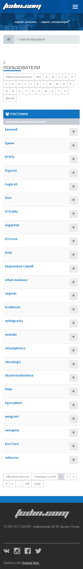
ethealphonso (15, 348)
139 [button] (27, 483)
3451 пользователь (17, 476)
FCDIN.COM (22, 7)
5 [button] (12, 483)
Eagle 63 (11, 184)
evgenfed (12, 225)
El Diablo (11, 211)
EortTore (12, 444)
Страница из (45, 476)
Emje (8, 389)
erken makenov (16, 280)
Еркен (9, 143)
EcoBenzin (12, 307)
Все (39, 76)
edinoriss (12, 457)
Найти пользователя (19, 76)
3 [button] (73, 476)
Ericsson (11, 239)
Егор (8, 252)
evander (11, 334)
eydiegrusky (14, 321)
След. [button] (37, 483)
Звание (40, 122)
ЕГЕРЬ (9, 157)
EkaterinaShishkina (19, 375)
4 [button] (6, 483)
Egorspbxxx (13, 403)
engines (11, 293)
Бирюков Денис (31, 563)
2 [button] (67, 476)
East (8, 198)
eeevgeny (12, 430)
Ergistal (11, 170)
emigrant (12, 416)
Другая (10, 98)
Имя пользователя (20, 122)
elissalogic (13, 362)
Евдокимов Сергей (19, 266)
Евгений (11, 129)
